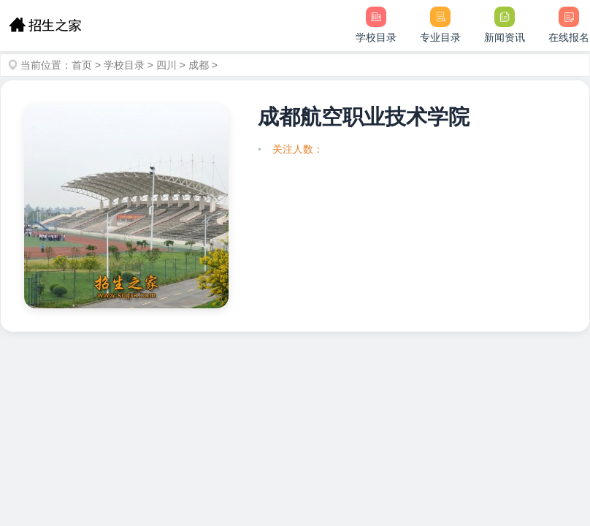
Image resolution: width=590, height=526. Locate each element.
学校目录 (124, 65)
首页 (82, 65)
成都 (198, 65)
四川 (166, 65)
